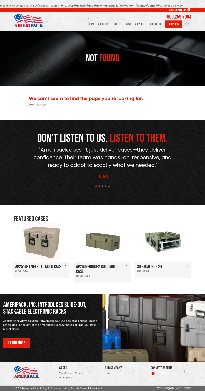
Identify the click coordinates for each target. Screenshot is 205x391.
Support (139, 24)
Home (92, 24)
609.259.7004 (179, 17)
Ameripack (65, 377)
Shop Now (173, 24)
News (128, 24)
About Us (103, 24)
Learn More (16, 343)
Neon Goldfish (183, 388)
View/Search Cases (71, 373)
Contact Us (155, 24)
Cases (117, 24)
